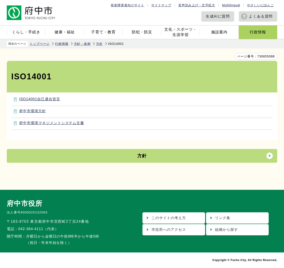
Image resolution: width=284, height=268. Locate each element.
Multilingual (231, 5)
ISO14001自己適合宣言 (39, 99)
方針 (99, 44)
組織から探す (226, 229)
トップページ (40, 44)
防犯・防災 (142, 32)
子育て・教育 (103, 32)
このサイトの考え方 (168, 218)
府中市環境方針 (32, 111)
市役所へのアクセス (168, 229)
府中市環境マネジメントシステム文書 (51, 123)
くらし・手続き (26, 32)
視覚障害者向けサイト (127, 5)
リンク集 (222, 218)
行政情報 (258, 32)
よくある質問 (261, 16)
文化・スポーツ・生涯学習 (180, 32)
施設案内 (219, 32)
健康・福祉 (65, 32)
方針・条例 (82, 44)
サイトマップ (161, 5)
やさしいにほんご (260, 5)
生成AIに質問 (218, 16)
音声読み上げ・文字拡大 (196, 5)
